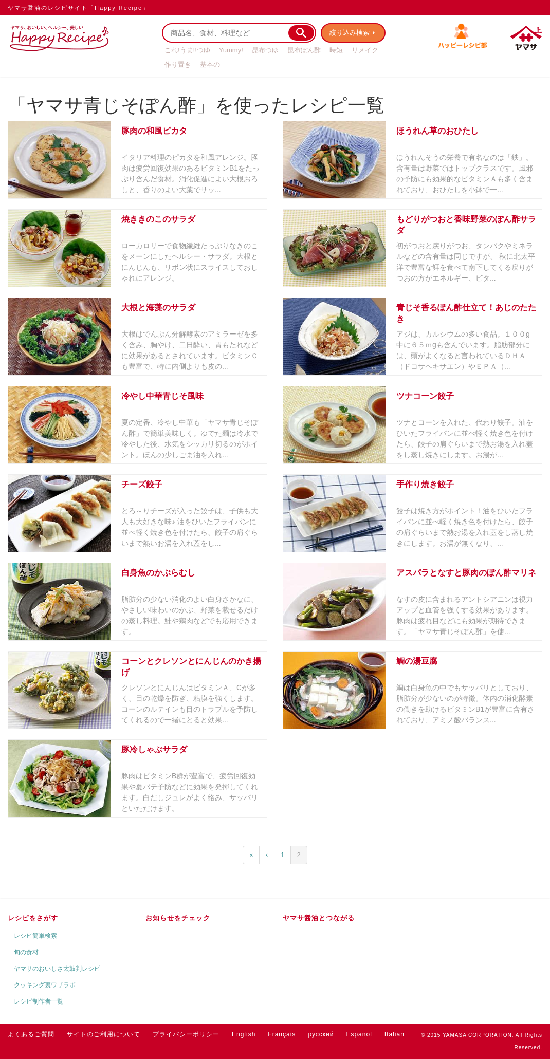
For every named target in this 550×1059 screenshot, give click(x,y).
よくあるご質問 (31, 1034)
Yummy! (231, 50)
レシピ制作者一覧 (38, 1001)
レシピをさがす (33, 918)
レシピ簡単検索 (35, 935)
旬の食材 (26, 952)
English (243, 1034)
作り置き (177, 64)
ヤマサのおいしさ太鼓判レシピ (57, 968)
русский (321, 1034)
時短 (336, 50)
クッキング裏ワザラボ (45, 985)
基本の (210, 64)
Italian (394, 1034)
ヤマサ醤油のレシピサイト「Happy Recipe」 (78, 8)
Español (359, 1034)
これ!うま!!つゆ (187, 50)
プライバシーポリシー (186, 1034)
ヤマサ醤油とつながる (319, 918)
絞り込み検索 (350, 32)
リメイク (365, 50)
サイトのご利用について (103, 1034)
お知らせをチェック (177, 918)
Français (282, 1034)
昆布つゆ (265, 50)
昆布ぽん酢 (304, 50)
